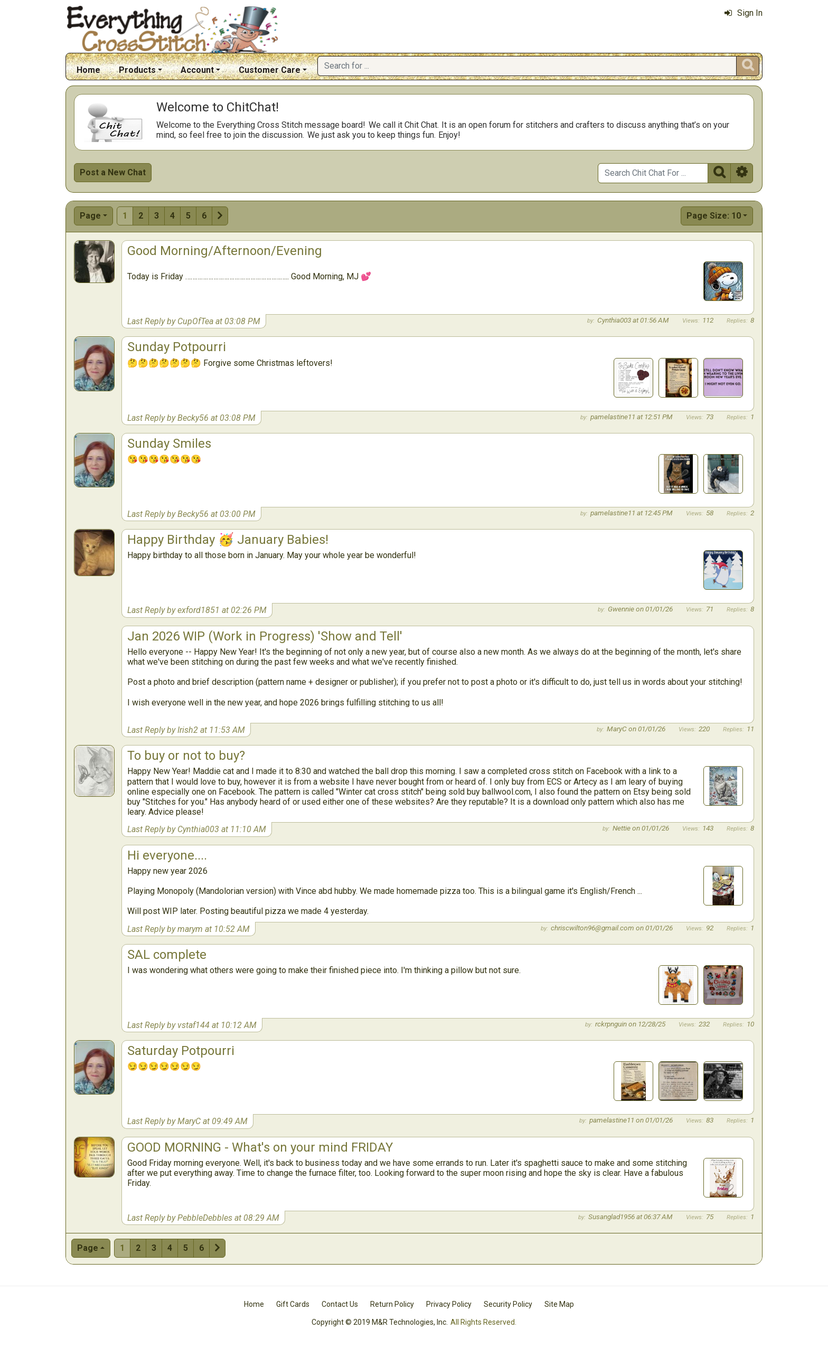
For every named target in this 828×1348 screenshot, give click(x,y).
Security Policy (508, 1304)
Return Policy (392, 1304)
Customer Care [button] (269, 70)
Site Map (559, 1304)
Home (88, 70)
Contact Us (340, 1304)
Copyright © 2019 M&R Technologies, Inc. (380, 1322)
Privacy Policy (449, 1304)
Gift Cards (292, 1304)
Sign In (743, 13)
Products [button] (137, 70)
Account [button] (197, 70)
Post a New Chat (113, 172)
